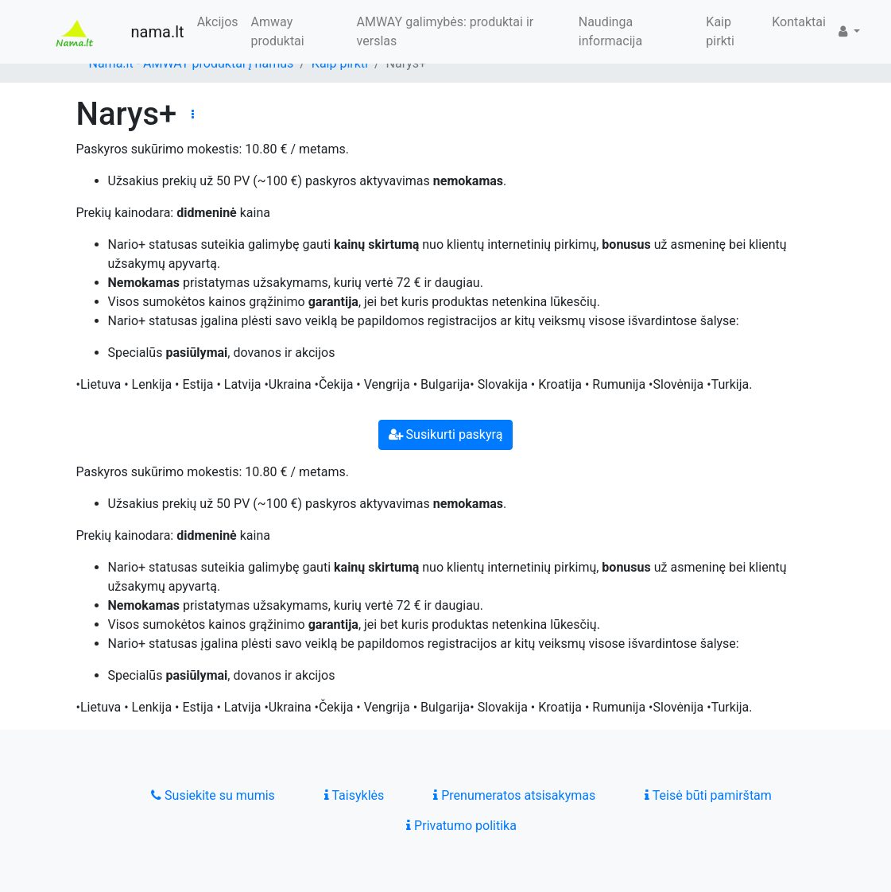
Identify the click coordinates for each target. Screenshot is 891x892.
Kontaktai (799, 21)
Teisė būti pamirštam (708, 795)
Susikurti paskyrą (446, 434)
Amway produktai (277, 31)
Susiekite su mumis (213, 795)
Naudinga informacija (610, 31)
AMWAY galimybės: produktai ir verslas (445, 31)
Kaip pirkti (720, 31)
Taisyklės (354, 795)
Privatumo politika (461, 825)
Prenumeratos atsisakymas (514, 795)
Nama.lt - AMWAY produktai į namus (191, 63)
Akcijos (217, 21)
